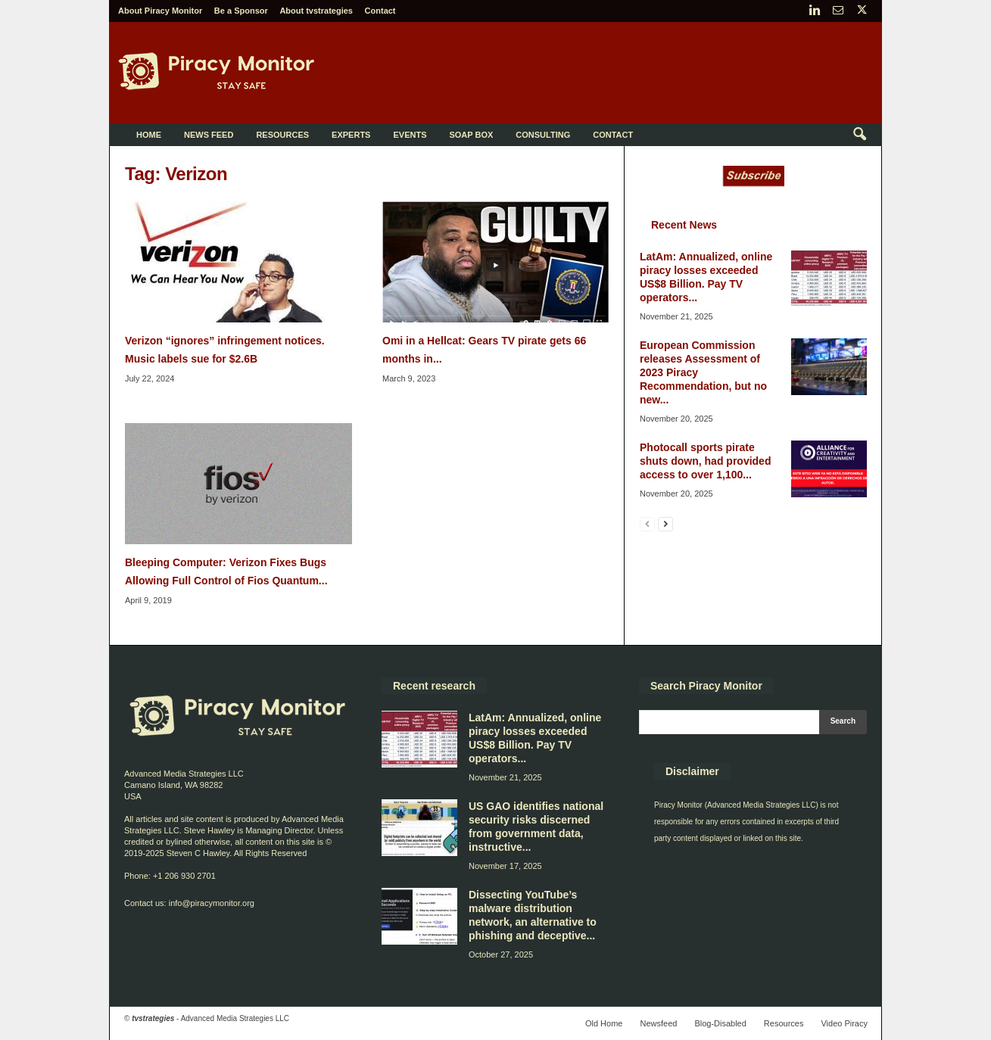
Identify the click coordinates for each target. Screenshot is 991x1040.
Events (409, 134)
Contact (380, 10)
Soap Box (471, 134)
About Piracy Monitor (160, 10)
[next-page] (665, 523)
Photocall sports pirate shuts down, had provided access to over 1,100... (705, 461)
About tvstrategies (316, 10)
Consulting (543, 134)
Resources (282, 134)
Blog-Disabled (720, 1023)
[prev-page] (647, 523)
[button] (859, 134)
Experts (351, 134)
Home (148, 134)
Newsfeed (658, 1023)
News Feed (208, 134)
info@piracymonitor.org (211, 903)
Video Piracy (844, 1023)
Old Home (604, 1023)
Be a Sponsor (241, 10)
